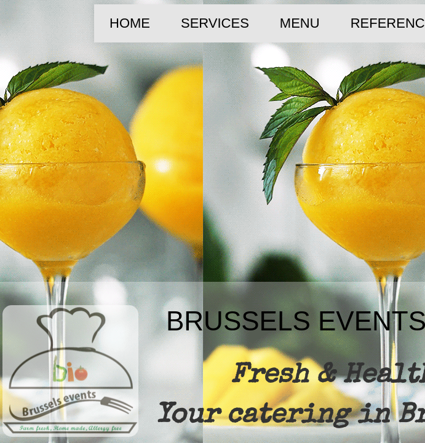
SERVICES (215, 23)
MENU (300, 23)
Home (129, 23)
